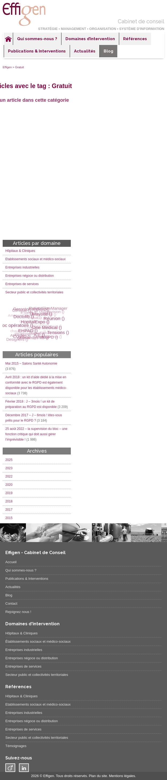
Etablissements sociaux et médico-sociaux (35, 259)
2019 (9, 493)
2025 (9, 460)
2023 (9, 468)
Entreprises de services (22, 284)
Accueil (8, 39)
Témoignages (15, 746)
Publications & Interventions (37, 51)
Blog (108, 51)
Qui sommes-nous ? (37, 38)
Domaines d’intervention (90, 38)
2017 (9, 510)
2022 (9, 476)
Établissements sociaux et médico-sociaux (38, 641)
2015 (9, 518)
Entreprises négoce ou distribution (29, 276)
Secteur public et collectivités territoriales (34, 292)
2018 (9, 501)
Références (135, 38)
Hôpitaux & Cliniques (20, 251)
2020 (9, 485)
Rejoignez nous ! (18, 612)
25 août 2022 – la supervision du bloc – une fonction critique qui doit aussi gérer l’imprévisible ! (36, 434)
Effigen (7, 67)
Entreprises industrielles (22, 267)
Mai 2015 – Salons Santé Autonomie (31, 363)
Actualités (84, 51)
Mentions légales (122, 776)
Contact (11, 603)
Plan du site (98, 776)
